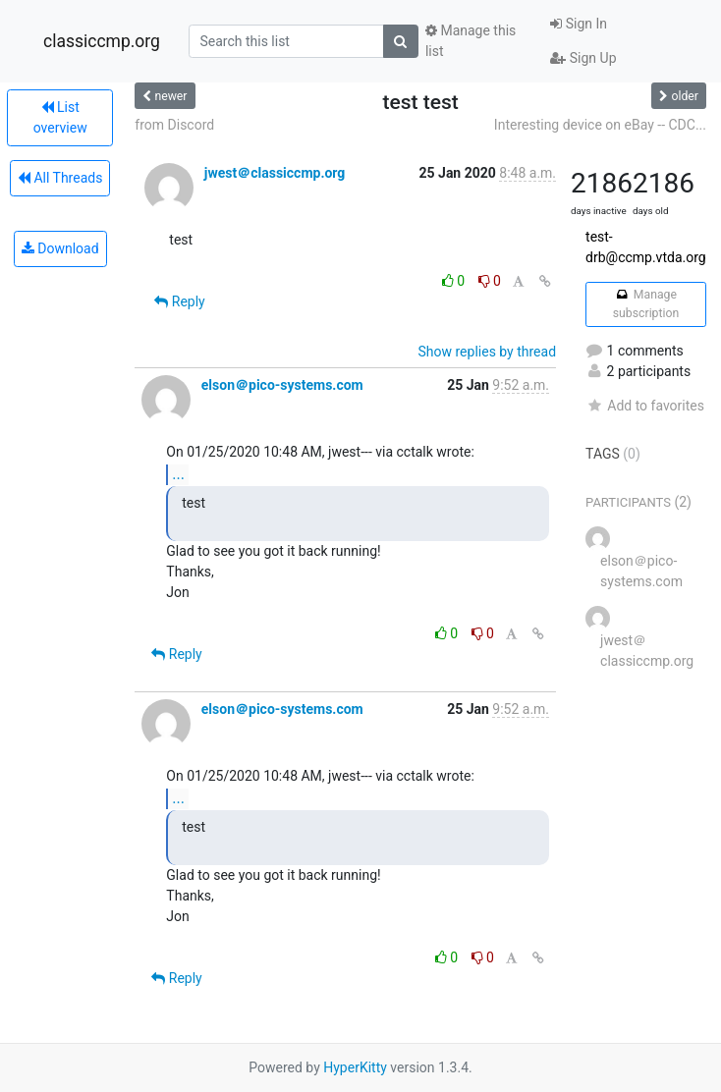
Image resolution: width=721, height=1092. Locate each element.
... (178, 473)
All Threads (60, 178)
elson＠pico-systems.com (282, 385)
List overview (60, 117)
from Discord (174, 125)
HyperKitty (355, 1067)
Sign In (578, 23)
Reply (179, 301)
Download (60, 248)
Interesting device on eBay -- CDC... (600, 125)
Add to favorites (644, 405)
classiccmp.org (101, 41)
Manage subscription (646, 303)
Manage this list (470, 41)
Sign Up (583, 58)
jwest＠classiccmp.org (275, 173)
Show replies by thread (487, 351)
